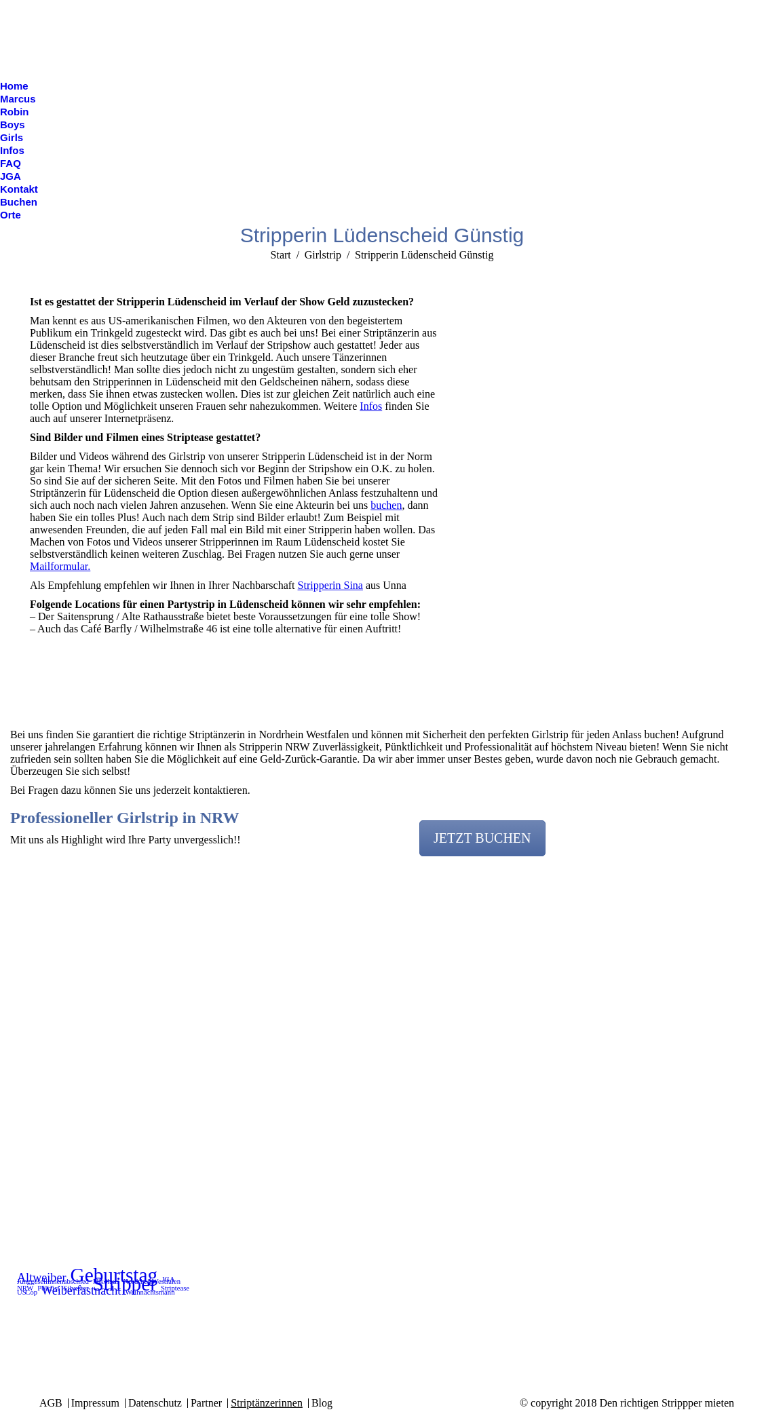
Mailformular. (60, 566)
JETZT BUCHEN (482, 838)
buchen (386, 505)
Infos (371, 406)
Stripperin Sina (330, 585)
